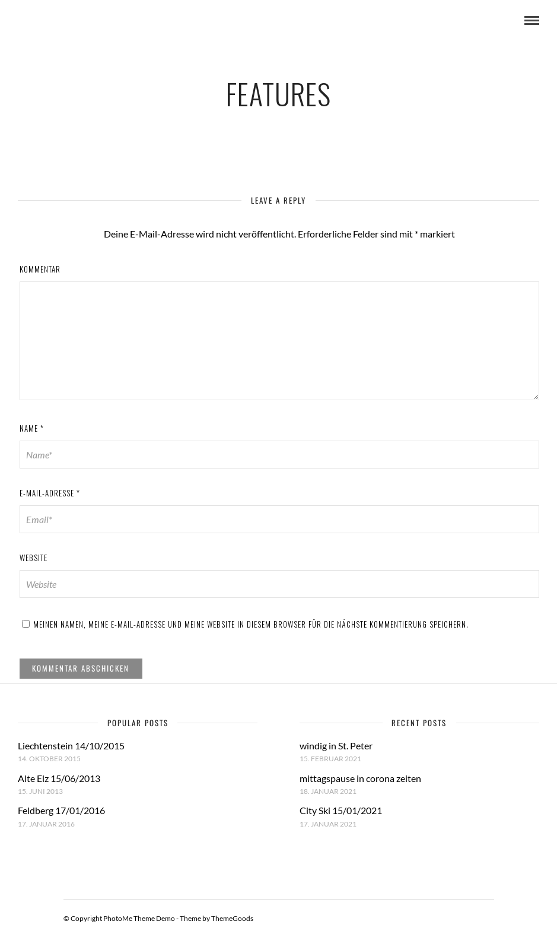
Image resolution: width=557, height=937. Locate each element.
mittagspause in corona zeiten (360, 778)
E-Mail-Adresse (50, 493)
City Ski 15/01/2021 (341, 810)
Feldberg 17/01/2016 (61, 810)
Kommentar (40, 269)
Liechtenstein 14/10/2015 (71, 745)
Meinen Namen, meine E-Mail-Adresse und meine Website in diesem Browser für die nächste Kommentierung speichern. (251, 624)
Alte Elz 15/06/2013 (59, 778)
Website (33, 558)
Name (32, 428)
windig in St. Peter (336, 745)
